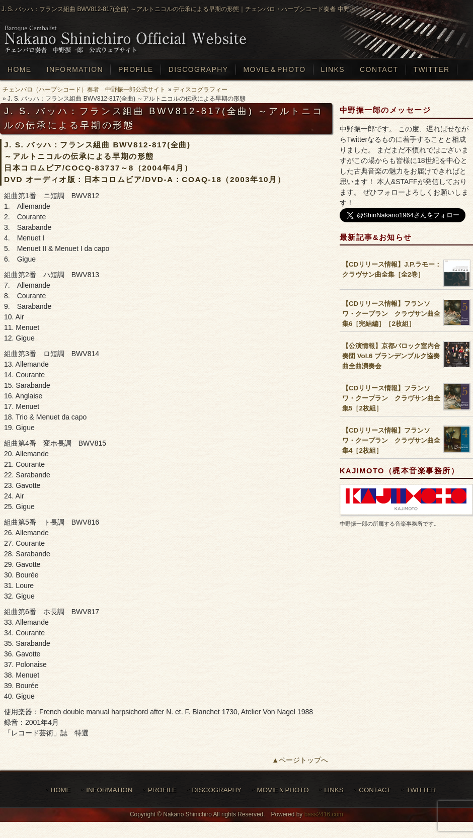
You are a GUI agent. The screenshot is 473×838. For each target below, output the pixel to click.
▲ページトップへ (300, 760)
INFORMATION (109, 790)
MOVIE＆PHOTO (283, 790)
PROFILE (162, 790)
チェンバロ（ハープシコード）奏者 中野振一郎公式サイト (84, 89)
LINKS (333, 790)
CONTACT (374, 790)
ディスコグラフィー (200, 89)
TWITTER (421, 790)
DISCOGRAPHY (217, 790)
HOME (61, 790)
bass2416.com (323, 814)
